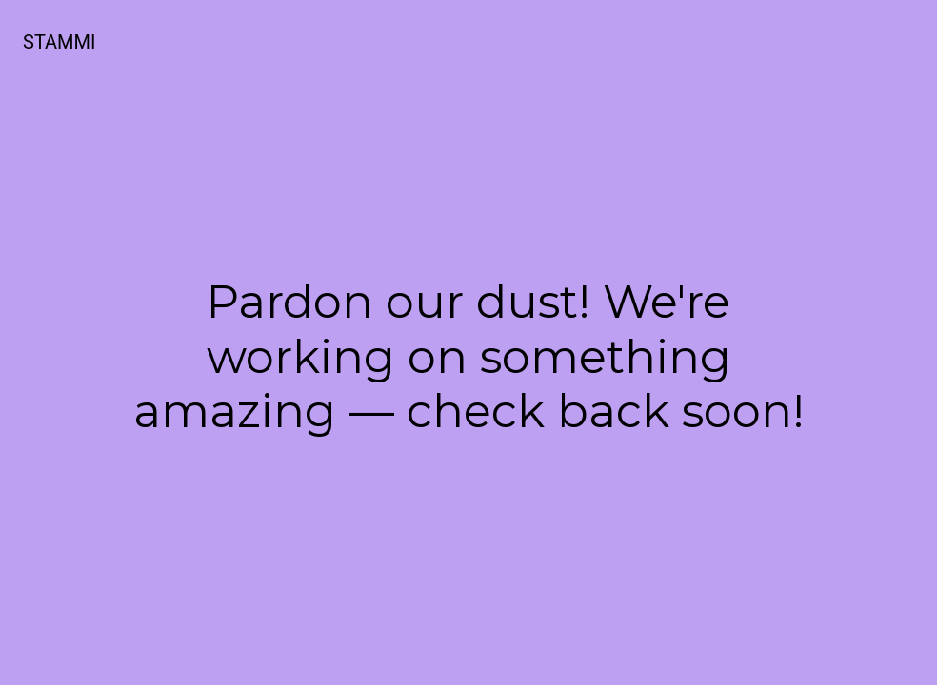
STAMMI (59, 41)
